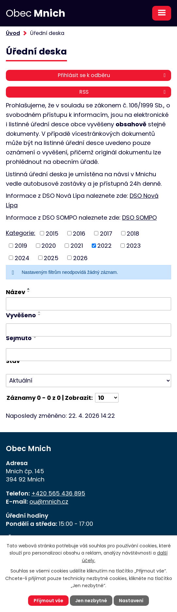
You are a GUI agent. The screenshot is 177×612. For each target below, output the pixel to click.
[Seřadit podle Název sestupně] (28, 291)
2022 (104, 246)
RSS (123, 92)
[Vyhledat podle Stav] (88, 380)
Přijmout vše (48, 600)
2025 (51, 258)
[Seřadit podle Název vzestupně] (28, 289)
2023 (133, 246)
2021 (77, 246)
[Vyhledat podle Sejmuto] (88, 354)
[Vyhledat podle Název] (88, 303)
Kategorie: (20, 233)
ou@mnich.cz (48, 501)
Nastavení (131, 600)
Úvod (13, 33)
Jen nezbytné (91, 600)
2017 (106, 233)
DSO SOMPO (139, 217)
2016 (79, 233)
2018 (133, 233)
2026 (80, 258)
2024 (22, 258)
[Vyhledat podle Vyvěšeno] (88, 330)
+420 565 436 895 (58, 493)
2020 (48, 246)
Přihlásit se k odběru (113, 75)
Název (15, 292)
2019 (21, 246)
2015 (52, 233)
